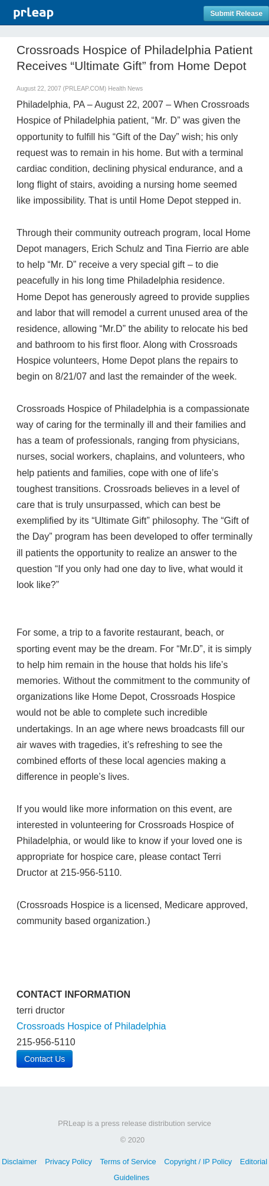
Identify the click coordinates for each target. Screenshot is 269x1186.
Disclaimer (19, 1161)
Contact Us (44, 1059)
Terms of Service (128, 1161)
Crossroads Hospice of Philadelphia (91, 1026)
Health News (125, 88)
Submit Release (236, 13)
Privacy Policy (68, 1161)
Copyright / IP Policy (198, 1161)
